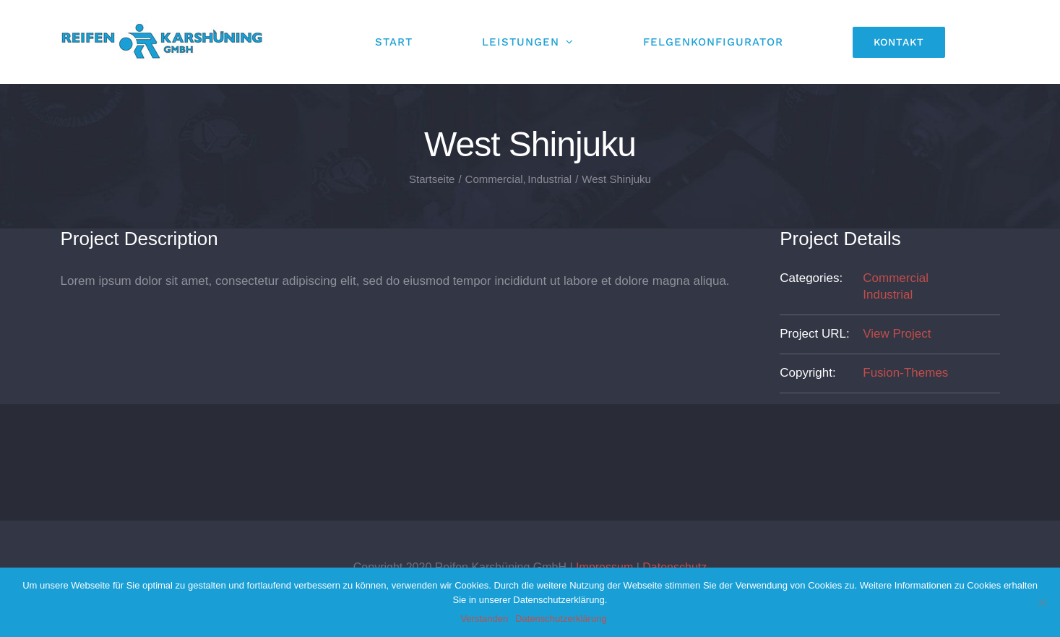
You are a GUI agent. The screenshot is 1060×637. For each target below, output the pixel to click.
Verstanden (484, 618)
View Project (897, 334)
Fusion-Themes (905, 373)
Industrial (888, 295)
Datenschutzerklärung (560, 618)
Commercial (895, 278)
